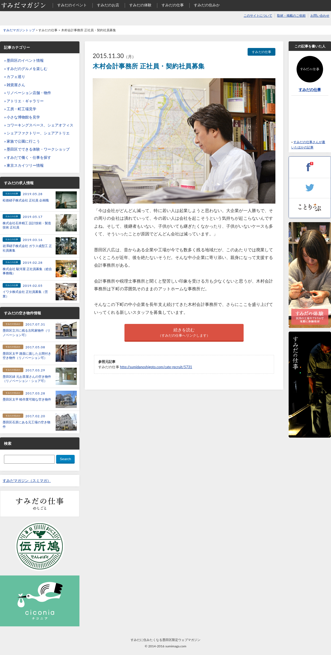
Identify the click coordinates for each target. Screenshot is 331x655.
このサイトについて (258, 15)
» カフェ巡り (14, 76)
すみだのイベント (72, 5)
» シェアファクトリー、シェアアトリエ (37, 133)
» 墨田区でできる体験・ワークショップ (37, 149)
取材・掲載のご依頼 (291, 15)
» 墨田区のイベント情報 (24, 60)
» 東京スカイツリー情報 (24, 165)
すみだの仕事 (173, 5)
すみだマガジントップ (19, 30)
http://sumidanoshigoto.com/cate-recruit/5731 (156, 367)
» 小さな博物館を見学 (22, 117)
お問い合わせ (319, 15)
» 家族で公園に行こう (22, 141)
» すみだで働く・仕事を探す (27, 157)
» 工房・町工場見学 (20, 109)
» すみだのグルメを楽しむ (25, 69)
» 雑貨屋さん (14, 85)
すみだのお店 (108, 5)
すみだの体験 (140, 5)
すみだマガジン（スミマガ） (27, 480)
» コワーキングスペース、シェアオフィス (38, 125)
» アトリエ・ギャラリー (24, 101)
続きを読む (184, 332)
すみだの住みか (207, 5)
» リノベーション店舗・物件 (27, 93)
